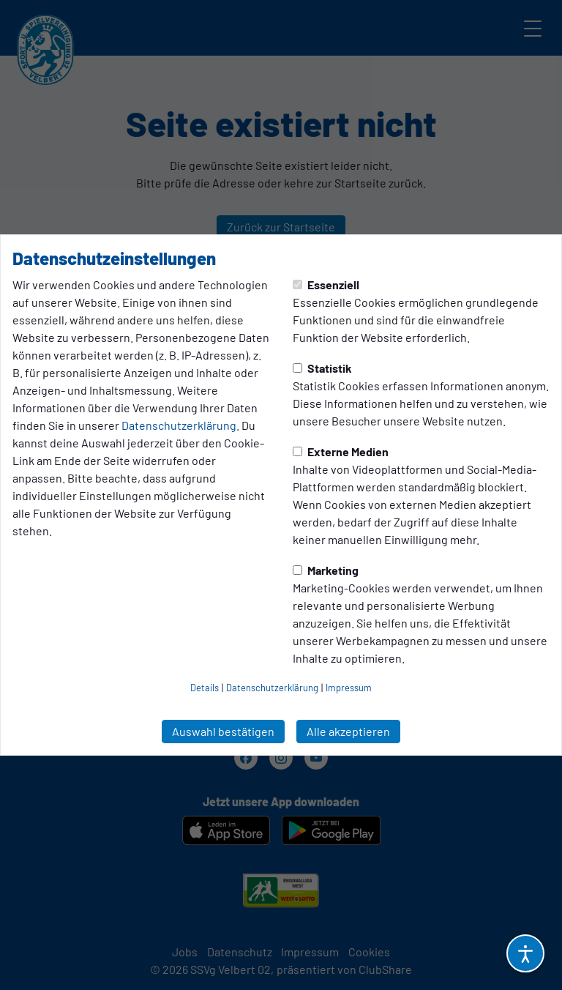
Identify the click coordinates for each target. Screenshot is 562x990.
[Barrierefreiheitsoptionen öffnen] (525, 953)
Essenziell (326, 284)
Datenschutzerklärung (178, 425)
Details (204, 687)
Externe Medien (341, 451)
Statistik (322, 368)
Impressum (349, 687)
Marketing (326, 570)
